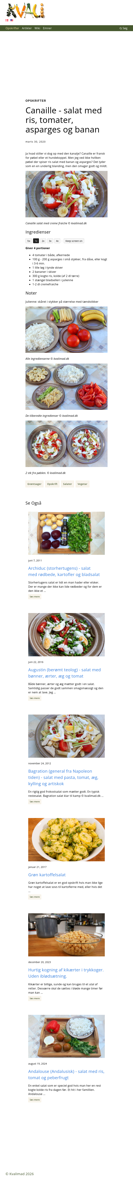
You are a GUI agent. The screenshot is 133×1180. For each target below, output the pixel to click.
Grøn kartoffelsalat (47, 874)
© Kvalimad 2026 (20, 1173)
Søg (123, 28)
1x (36, 241)
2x (43, 241)
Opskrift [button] (52, 484)
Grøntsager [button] (34, 484)
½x (28, 241)
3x (50, 241)
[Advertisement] (66, 62)
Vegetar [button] (82, 484)
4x (57, 241)
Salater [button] (67, 484)
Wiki (37, 28)
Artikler (27, 28)
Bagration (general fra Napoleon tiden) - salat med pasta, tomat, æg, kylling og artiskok (63, 777)
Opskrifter (12, 28)
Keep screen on (73, 241)
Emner (47, 28)
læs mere (35, 596)
